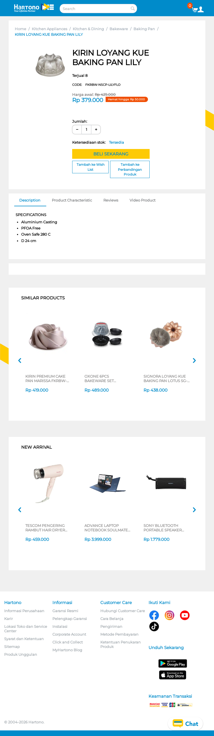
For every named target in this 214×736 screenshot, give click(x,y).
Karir (8, 618)
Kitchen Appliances (49, 29)
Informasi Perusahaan (24, 611)
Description (29, 200)
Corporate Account (69, 634)
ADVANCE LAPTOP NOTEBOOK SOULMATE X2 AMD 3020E (106, 527)
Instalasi (59, 626)
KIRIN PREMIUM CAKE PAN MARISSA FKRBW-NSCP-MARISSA (46, 378)
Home (20, 29)
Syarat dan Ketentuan (24, 638)
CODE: (96, 85)
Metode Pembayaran (119, 634)
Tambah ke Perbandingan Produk (130, 169)
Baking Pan (144, 29)
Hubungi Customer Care (122, 611)
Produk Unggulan (20, 654)
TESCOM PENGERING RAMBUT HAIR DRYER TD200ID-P (45, 527)
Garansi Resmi (65, 611)
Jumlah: (79, 121)
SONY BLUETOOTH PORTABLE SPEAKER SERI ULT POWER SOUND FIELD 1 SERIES (167, 527)
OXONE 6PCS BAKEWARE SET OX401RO (99, 378)
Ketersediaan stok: (98, 142)
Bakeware (119, 29)
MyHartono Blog (67, 650)
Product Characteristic (72, 200)
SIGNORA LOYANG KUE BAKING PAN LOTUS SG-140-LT (165, 378)
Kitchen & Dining (88, 29)
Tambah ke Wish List (90, 166)
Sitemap (12, 646)
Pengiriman (111, 626)
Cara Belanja (111, 618)
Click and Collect (67, 642)
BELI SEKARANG (110, 154)
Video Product (142, 200)
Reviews (110, 200)
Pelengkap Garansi (69, 618)
